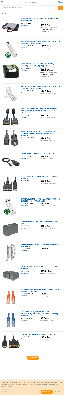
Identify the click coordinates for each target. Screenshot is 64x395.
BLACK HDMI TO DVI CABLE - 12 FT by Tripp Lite (38, 334)
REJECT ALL (58, 391)
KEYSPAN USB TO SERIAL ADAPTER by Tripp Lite (38, 154)
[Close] (61, 382)
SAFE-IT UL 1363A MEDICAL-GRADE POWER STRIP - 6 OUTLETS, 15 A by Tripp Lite (40, 42)
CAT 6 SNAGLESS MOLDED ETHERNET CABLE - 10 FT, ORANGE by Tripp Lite (40, 290)
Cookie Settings (5, 391)
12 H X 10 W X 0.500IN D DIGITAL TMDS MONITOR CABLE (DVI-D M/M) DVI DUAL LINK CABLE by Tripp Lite (39, 111)
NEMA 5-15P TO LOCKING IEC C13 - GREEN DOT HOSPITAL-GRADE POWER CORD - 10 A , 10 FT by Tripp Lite (38, 133)
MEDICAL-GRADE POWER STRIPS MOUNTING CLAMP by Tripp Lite (40, 245)
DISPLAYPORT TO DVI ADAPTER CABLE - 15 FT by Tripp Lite (39, 177)
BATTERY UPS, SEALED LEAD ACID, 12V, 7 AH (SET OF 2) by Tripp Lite (40, 20)
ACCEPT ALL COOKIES (47, 391)
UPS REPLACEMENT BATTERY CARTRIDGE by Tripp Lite (39, 223)
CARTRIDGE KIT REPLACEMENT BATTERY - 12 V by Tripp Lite (39, 268)
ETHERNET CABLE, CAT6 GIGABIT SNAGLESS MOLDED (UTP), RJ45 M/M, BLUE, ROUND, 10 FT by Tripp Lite (39, 314)
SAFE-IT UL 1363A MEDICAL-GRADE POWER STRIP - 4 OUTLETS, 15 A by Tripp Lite (40, 87)
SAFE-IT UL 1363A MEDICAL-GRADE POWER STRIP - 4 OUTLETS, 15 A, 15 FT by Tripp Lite (40, 200)
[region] (32, 387)
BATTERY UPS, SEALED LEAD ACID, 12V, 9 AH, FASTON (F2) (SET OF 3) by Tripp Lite (37, 65)
